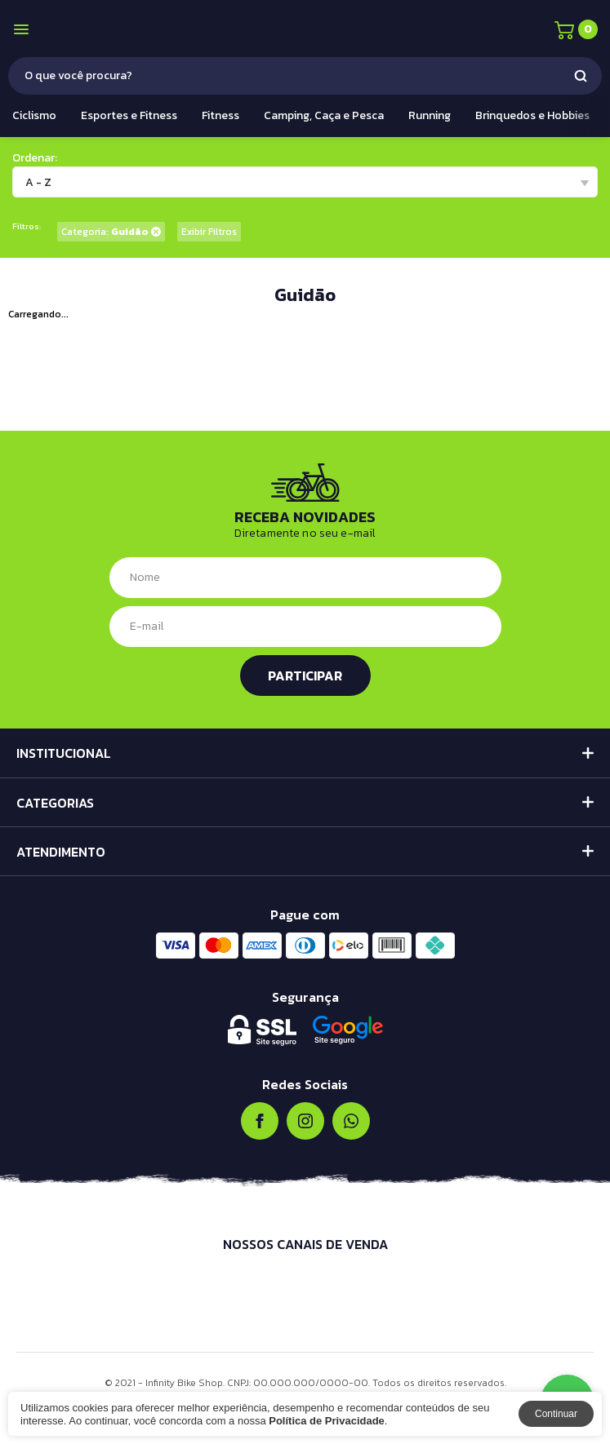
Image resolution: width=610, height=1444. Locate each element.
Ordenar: (34, 157)
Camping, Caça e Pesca (324, 115)
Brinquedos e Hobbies (532, 115)
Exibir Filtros (209, 231)
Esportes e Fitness (129, 115)
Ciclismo (34, 115)
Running (429, 115)
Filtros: (26, 226)
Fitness (220, 115)
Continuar (556, 1414)
